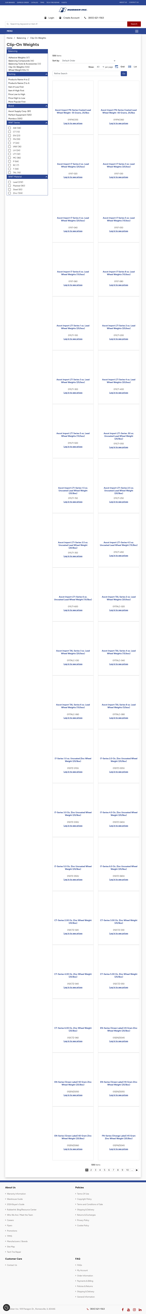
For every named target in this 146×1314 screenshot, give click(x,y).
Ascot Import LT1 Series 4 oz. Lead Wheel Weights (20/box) (118, 381)
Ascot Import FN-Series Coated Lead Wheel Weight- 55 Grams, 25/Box (73, 111)
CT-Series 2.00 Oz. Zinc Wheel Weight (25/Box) (73, 921)
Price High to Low (16, 98)
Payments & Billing (85, 1281)
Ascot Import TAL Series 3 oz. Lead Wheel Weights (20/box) (73, 652)
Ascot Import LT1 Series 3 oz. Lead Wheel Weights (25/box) (73, 381)
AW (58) (17, 128)
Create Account (69, 17)
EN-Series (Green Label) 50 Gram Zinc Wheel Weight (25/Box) (73, 1083)
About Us (123, 2)
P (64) (16, 161)
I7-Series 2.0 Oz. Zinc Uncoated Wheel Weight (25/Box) (118, 760)
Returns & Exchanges (86, 1215)
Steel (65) (17, 189)
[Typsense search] (66, 24)
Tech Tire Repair (14, 1252)
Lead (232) (18, 182)
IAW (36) (17, 146)
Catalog (34, 2)
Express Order (23, 2)
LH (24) (16, 150)
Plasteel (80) (19, 185)
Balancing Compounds (19, 61)
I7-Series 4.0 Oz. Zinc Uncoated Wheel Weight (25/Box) (119, 813)
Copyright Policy (84, 1199)
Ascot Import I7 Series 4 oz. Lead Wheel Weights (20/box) (73, 219)
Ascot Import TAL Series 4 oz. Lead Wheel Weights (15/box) (119, 652)
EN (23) (16, 135)
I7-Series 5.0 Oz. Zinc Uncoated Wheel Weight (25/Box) (73, 867)
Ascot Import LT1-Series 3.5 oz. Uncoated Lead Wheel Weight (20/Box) (73, 545)
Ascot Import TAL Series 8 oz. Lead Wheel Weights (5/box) (119, 706)
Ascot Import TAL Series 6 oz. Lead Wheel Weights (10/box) (73, 706)
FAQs (79, 1265)
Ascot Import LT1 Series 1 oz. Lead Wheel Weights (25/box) (73, 327)
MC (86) (17, 158)
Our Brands (10, 2)
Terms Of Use (83, 1194)
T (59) (16, 169)
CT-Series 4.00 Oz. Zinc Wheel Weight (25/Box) (73, 975)
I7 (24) (16, 143)
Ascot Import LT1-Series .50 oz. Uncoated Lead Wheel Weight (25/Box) (119, 436)
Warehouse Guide (15, 1199)
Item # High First (16, 90)
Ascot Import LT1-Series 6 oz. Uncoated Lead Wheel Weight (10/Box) (73, 598)
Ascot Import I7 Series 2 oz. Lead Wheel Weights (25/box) (73, 165)
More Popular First (17, 101)
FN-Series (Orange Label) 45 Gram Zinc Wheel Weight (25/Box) (119, 1137)
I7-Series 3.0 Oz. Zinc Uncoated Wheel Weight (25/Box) (73, 813)
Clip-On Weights (38, 38)
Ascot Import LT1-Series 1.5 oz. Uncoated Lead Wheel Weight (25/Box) (73, 491)
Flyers (9, 1225)
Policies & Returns (85, 1286)
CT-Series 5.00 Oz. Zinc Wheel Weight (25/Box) (118, 975)
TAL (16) (17, 172)
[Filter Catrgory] (86, 73)
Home (9, 38)
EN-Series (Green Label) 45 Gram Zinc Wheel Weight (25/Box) (118, 1029)
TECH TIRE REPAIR (52, 2)
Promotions (12, 1231)
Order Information (85, 1276)
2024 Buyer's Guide (15, 1204)
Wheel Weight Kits (17, 70)
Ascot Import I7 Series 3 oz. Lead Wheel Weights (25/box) (119, 165)
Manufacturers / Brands (17, 1241)
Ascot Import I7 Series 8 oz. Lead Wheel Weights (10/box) (119, 273)
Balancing (21, 38)
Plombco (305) (15, 118)
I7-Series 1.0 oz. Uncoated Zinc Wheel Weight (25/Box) (73, 760)
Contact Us (134, 2)
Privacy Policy (83, 1220)
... (132, 1170)
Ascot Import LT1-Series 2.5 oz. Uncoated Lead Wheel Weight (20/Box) (119, 491)
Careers (10, 1220)
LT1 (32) (16, 154)
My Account (82, 1270)
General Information (86, 1297)
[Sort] (88, 60)
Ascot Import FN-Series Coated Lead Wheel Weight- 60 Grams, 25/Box (119, 111)
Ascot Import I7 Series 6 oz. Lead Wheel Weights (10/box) (73, 273)
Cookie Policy (83, 1225)
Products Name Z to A (18, 83)
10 (127, 1170)
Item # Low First (16, 87)
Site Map (11, 1247)
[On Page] (100, 66)
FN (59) (16, 139)
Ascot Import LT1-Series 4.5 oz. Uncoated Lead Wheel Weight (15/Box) (119, 543)
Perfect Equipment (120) (20, 115)
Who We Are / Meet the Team (20, 1215)
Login (49, 17)
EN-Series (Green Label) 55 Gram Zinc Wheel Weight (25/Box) (118, 1083)
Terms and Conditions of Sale (90, 1204)
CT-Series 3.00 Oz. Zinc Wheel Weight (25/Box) (118, 921)
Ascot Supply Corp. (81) (19, 111)
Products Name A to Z (18, 79)
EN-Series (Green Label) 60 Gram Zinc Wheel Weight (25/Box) (73, 1137)
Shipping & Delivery (85, 1210)
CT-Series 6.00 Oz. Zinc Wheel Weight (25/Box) (73, 1029)
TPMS (42, 2)
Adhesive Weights (17, 57)
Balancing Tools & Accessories (22, 64)
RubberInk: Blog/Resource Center (21, 1210)
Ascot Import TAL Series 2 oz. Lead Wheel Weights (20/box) (119, 598)
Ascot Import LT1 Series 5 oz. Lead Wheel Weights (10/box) (72, 434)
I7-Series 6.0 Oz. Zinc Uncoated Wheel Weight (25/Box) (118, 867)
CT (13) (16, 132)
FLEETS (64, 2)
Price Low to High (16, 94)
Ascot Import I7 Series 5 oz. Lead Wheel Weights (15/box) (119, 219)
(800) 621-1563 (94, 17)
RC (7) (16, 165)
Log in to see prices (73, 123)
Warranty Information (16, 1194)
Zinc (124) (18, 193)
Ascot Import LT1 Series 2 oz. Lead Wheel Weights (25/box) (118, 327)
